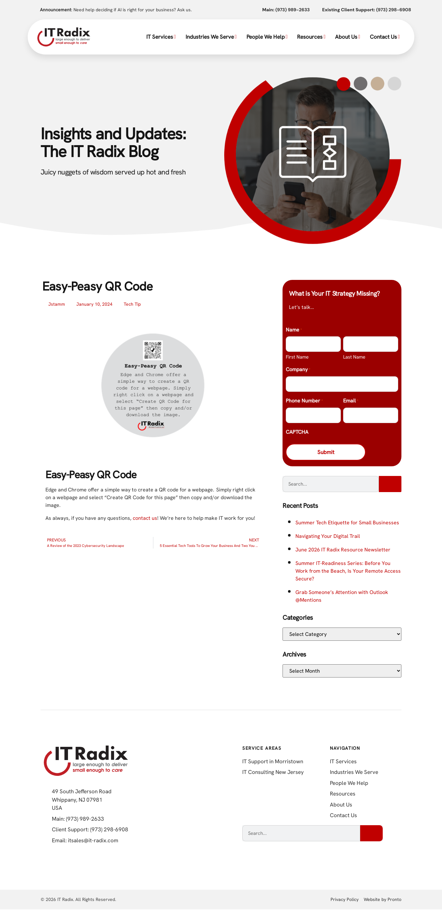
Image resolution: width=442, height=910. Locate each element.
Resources (311, 36)
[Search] (390, 485)
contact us (145, 518)
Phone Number (304, 401)
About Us (347, 36)
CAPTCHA (297, 432)
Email (350, 401)
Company (298, 370)
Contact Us (385, 36)
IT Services (161, 36)
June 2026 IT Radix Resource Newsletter (342, 550)
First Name (297, 357)
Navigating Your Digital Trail (327, 536)
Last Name (354, 357)
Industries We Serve (211, 36)
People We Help (267, 36)
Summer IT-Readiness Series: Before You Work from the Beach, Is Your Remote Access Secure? (348, 571)
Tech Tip (132, 304)
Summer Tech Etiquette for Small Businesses (347, 523)
